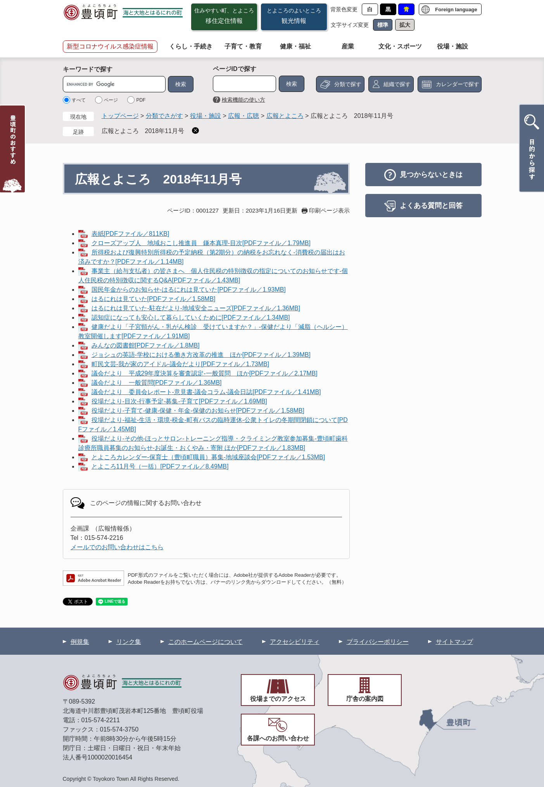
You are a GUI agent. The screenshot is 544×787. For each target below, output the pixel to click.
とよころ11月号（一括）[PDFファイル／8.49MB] (160, 466)
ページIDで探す (234, 69)
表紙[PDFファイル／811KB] (130, 233)
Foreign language (456, 9)
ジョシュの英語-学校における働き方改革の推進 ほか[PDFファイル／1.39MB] (201, 354)
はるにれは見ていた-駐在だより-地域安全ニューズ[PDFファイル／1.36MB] (196, 308)
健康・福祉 (295, 46)
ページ (111, 100)
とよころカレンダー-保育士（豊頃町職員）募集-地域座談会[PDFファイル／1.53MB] (208, 457)
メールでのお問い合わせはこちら (117, 547)
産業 (348, 46)
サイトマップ (454, 641)
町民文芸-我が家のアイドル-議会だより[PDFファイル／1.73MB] (180, 364)
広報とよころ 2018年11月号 (143, 131)
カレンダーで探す (457, 84)
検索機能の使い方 (243, 100)
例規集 (80, 641)
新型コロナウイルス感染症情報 (110, 46)
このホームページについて (205, 641)
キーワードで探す (87, 69)
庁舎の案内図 (364, 698)
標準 (382, 25)
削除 (195, 130)
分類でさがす (164, 115)
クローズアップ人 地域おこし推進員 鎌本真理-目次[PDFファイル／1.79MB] (201, 243)
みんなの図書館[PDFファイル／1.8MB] (146, 345)
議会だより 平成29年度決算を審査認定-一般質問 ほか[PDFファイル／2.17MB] (205, 373)
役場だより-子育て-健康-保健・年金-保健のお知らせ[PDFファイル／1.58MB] (198, 410)
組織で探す (397, 84)
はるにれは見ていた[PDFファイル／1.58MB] (154, 299)
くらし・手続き (190, 46)
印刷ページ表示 (329, 210)
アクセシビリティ (294, 641)
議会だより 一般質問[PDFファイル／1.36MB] (157, 382)
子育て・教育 (243, 46)
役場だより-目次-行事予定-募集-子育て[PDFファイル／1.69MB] (179, 401)
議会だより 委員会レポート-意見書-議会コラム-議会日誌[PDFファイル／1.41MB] (206, 392)
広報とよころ (285, 115)
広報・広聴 (243, 115)
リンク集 (128, 641)
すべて (79, 100)
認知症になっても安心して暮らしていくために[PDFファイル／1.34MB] (191, 317)
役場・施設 (452, 46)
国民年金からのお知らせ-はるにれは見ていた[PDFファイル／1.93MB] (189, 289)
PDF (140, 100)
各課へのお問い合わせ (278, 738)
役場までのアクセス (278, 698)
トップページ (120, 115)
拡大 (404, 25)
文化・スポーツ (400, 46)
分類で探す (347, 84)
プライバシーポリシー (378, 641)
